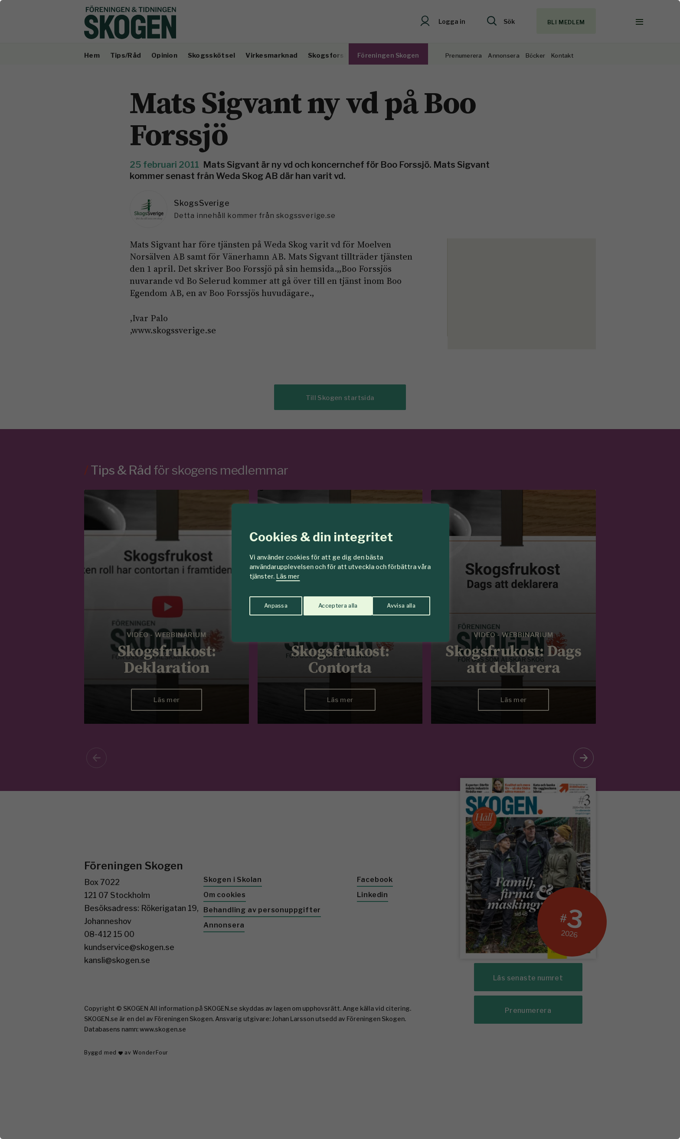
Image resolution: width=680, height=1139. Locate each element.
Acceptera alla (397, 603)
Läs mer (288, 576)
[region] (340, 569)
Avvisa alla (330, 603)
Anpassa (274, 603)
